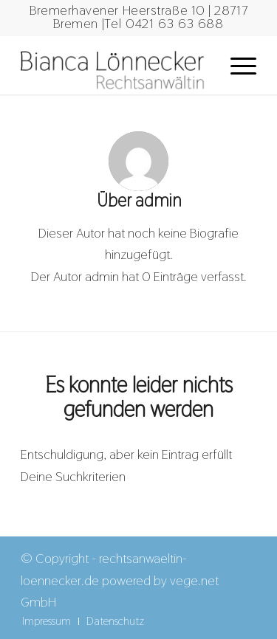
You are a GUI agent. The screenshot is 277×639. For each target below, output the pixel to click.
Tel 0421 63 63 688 (164, 23)
